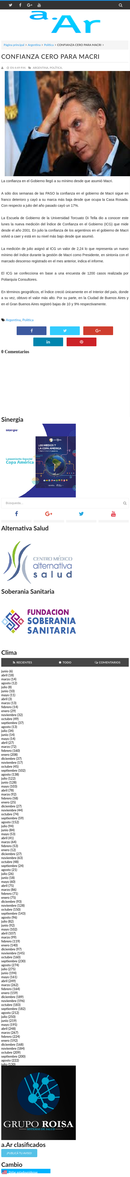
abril (4, 675)
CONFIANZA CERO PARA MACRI (50, 56)
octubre (6, 719)
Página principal (14, 45)
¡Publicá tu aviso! (19, 1153)
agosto (6, 683)
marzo (5, 679)
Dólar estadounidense (23, 1172)
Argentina (34, 45)
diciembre (8, 759)
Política (49, 45)
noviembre (8, 715)
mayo (5, 695)
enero (5, 711)
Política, (56, 67)
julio (4, 687)
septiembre (9, 723)
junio (4, 671)
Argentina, (41, 67)
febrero (6, 707)
